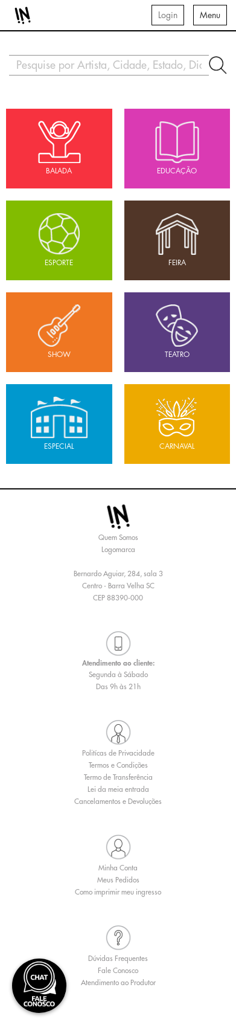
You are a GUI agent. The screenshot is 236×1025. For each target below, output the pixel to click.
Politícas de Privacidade (118, 753)
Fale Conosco (118, 970)
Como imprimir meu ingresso (118, 892)
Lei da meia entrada (118, 789)
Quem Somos (118, 537)
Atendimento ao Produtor (118, 982)
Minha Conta (118, 868)
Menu (210, 15)
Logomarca (118, 549)
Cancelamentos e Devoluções (118, 801)
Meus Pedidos (118, 880)
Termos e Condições (118, 765)
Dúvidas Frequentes (118, 958)
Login (167, 15)
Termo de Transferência (118, 777)
